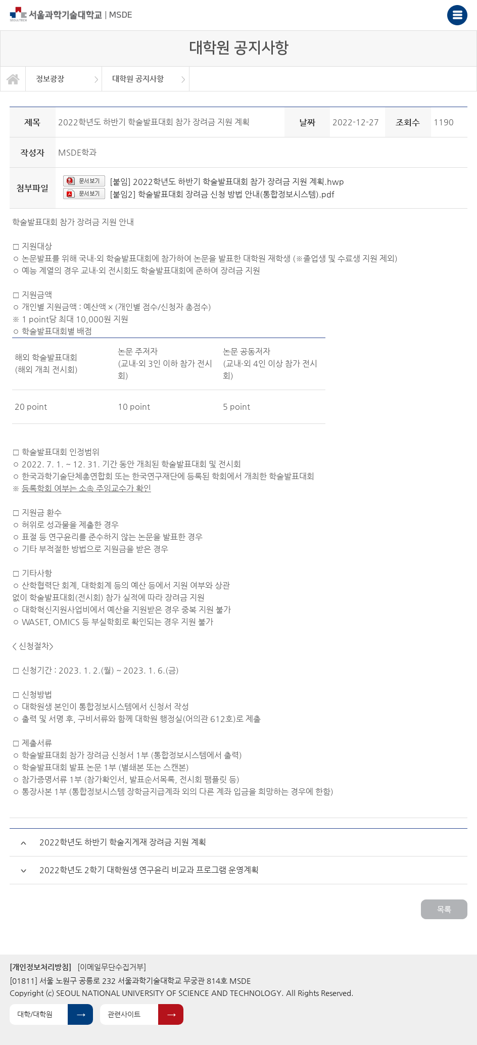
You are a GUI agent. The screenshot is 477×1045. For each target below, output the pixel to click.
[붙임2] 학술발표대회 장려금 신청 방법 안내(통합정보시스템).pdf (222, 194)
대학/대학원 (35, 1014)
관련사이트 (124, 1014)
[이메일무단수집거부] (111, 967)
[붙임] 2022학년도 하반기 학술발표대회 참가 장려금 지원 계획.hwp (227, 181)
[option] (64, 79)
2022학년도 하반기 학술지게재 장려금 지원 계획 (122, 842)
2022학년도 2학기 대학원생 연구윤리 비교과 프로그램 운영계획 (149, 870)
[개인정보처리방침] (40, 967)
